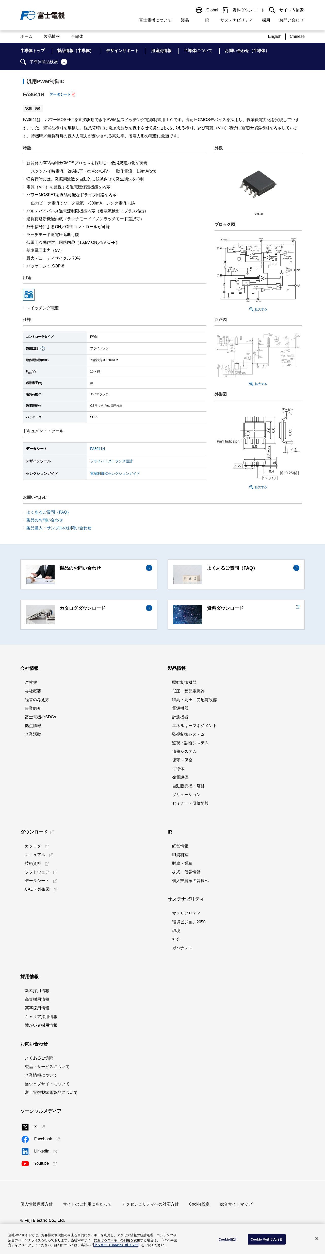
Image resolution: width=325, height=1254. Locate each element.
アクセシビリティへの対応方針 (150, 1204)
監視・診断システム (190, 743)
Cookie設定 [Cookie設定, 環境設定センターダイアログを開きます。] (227, 1239)
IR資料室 (180, 855)
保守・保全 (182, 760)
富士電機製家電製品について (51, 1092)
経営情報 (180, 846)
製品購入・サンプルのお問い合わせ (58, 528)
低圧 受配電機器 (188, 691)
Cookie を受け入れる (267, 1239)
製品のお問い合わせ (44, 520)
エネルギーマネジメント (194, 725)
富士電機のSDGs (40, 717)
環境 (176, 930)
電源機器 (180, 708)
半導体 (178, 769)
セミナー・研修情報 (190, 803)
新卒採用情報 (37, 991)
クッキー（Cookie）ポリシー (116, 1245)
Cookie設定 (199, 1204)
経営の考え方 (37, 700)
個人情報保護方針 (36, 1204)
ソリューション (186, 794)
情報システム (184, 751)
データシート (60, 94)
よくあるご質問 (39, 1058)
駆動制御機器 (184, 682)
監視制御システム (188, 734)
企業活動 (33, 734)
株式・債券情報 (186, 872)
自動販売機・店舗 (188, 786)
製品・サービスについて (47, 1066)
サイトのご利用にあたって (87, 1204)
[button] (42, 348)
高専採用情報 (37, 999)
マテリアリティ (186, 913)
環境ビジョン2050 (189, 922)
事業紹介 (33, 708)
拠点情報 (33, 725)
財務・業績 (182, 863)
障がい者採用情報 (41, 1025)
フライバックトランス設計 (111, 461)
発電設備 (180, 777)
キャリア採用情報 (41, 1016)
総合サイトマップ (236, 1204)
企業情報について (41, 1075)
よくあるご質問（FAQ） (48, 512)
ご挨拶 (31, 682)
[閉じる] (316, 1238)
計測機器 (180, 717)
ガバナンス (182, 948)
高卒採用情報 (37, 1008)
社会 (176, 939)
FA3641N (97, 449)
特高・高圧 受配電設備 (194, 700)
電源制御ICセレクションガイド (115, 473)
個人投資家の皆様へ (190, 880)
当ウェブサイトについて (47, 1084)
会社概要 (33, 691)
